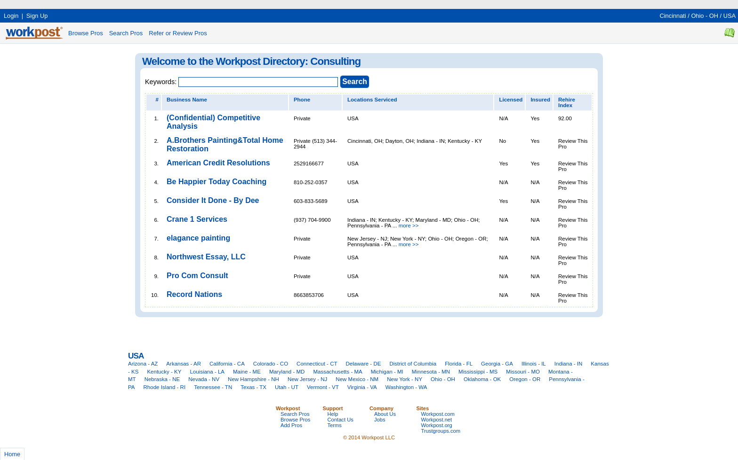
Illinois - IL (533, 363)
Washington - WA (406, 387)
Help (333, 414)
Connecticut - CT (317, 363)
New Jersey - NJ (307, 379)
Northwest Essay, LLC (206, 257)
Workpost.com (438, 414)
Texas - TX (253, 387)
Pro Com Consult (197, 276)
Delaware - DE (363, 363)
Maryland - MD (287, 371)
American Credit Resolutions (218, 163)
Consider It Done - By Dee (213, 200)
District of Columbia (412, 363)
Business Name (187, 99)
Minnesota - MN (431, 371)
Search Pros (126, 33)
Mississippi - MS (477, 371)
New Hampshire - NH (253, 379)
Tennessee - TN (213, 387)
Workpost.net (436, 419)
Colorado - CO (270, 363)
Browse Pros (85, 33)
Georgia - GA (497, 363)
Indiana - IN (568, 363)
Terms (335, 425)
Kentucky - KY (164, 371)
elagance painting (198, 238)
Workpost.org (436, 425)
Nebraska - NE (162, 379)
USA (729, 15)
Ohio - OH (704, 15)
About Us (385, 414)
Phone (302, 99)
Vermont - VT (323, 387)
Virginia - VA (362, 387)
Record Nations (194, 294)
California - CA (227, 363)
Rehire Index (566, 102)
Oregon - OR (524, 379)
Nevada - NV (203, 379)
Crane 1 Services (197, 219)
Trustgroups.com (441, 431)
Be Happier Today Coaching (216, 182)
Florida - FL (459, 363)
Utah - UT (286, 387)
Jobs (379, 419)
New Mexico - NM (357, 379)
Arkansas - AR (183, 363)
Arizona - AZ (143, 363)
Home (12, 454)
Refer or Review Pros (178, 33)
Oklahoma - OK (482, 379)
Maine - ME (247, 371)
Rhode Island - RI (165, 387)
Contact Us (340, 419)
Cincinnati (673, 15)
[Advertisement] (171, 3)
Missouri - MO (523, 371)
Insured (540, 99)
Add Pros (291, 425)
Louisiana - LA (207, 371)
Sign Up (37, 15)
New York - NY (404, 379)
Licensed (510, 99)
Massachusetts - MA (337, 371)
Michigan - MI (387, 371)
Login (11, 15)
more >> (409, 225)
